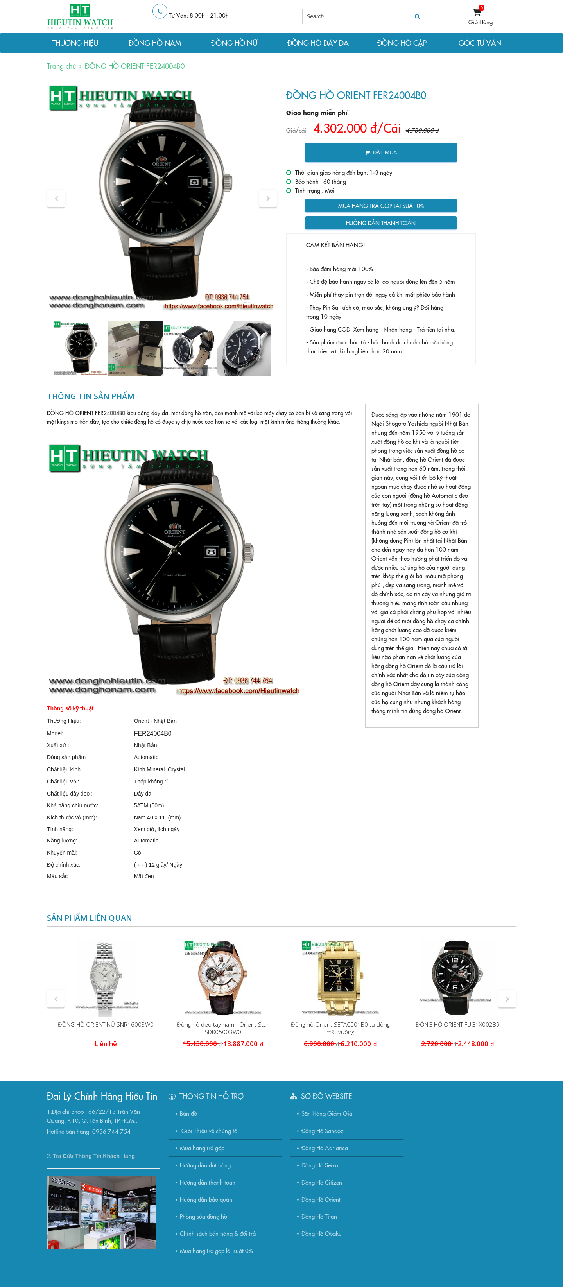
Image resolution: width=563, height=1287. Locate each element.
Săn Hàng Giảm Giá (326, 1113)
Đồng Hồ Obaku (321, 1233)
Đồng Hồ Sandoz (322, 1130)
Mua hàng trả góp (202, 1148)
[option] (162, 198)
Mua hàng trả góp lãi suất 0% (381, 206)
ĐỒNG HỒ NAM (155, 43)
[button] (56, 198)
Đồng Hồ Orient (321, 1199)
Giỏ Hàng (480, 22)
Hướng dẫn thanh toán (381, 223)
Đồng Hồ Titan (319, 1216)
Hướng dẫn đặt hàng (205, 1165)
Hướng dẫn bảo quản (206, 1199)
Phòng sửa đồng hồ (203, 1216)
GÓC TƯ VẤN (480, 43)
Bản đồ (188, 1113)
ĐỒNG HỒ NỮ (234, 43)
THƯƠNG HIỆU (75, 43)
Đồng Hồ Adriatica (324, 1148)
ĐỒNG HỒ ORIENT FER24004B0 (135, 66)
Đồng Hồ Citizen (321, 1182)
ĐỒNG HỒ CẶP (402, 43)
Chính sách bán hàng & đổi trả (218, 1233)
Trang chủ (61, 66)
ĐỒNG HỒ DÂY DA (318, 43)
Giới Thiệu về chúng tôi (209, 1130)
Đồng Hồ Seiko (319, 1165)
